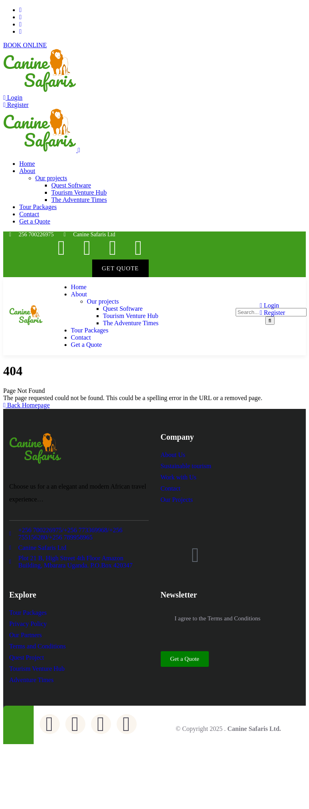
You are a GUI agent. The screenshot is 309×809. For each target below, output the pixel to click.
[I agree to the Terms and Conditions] (165, 618)
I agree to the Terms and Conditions (218, 618)
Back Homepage (26, 405)
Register (15, 104)
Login (12, 97)
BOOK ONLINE (25, 45)
